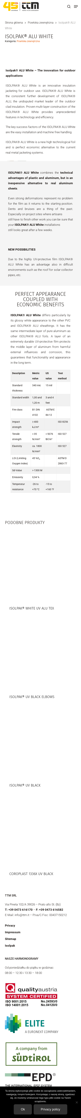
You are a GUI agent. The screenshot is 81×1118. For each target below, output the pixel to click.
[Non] (76, 1102)
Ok (23, 1109)
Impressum (12, 932)
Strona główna (14, 22)
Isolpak (10, 945)
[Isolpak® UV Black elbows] (40, 653)
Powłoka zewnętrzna (41, 22)
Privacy (10, 925)
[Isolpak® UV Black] (40, 741)
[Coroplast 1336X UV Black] (40, 830)
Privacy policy (50, 1109)
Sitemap (10, 939)
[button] (76, 6)
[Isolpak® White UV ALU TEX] (40, 564)
